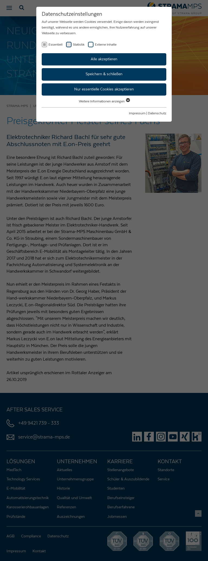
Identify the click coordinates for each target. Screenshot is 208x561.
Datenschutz (157, 113)
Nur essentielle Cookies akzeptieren (104, 89)
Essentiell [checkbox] (55, 44)
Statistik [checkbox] (78, 44)
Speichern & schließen (104, 74)
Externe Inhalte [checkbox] (105, 44)
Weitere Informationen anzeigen (104, 101)
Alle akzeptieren (104, 59)
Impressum (137, 113)
